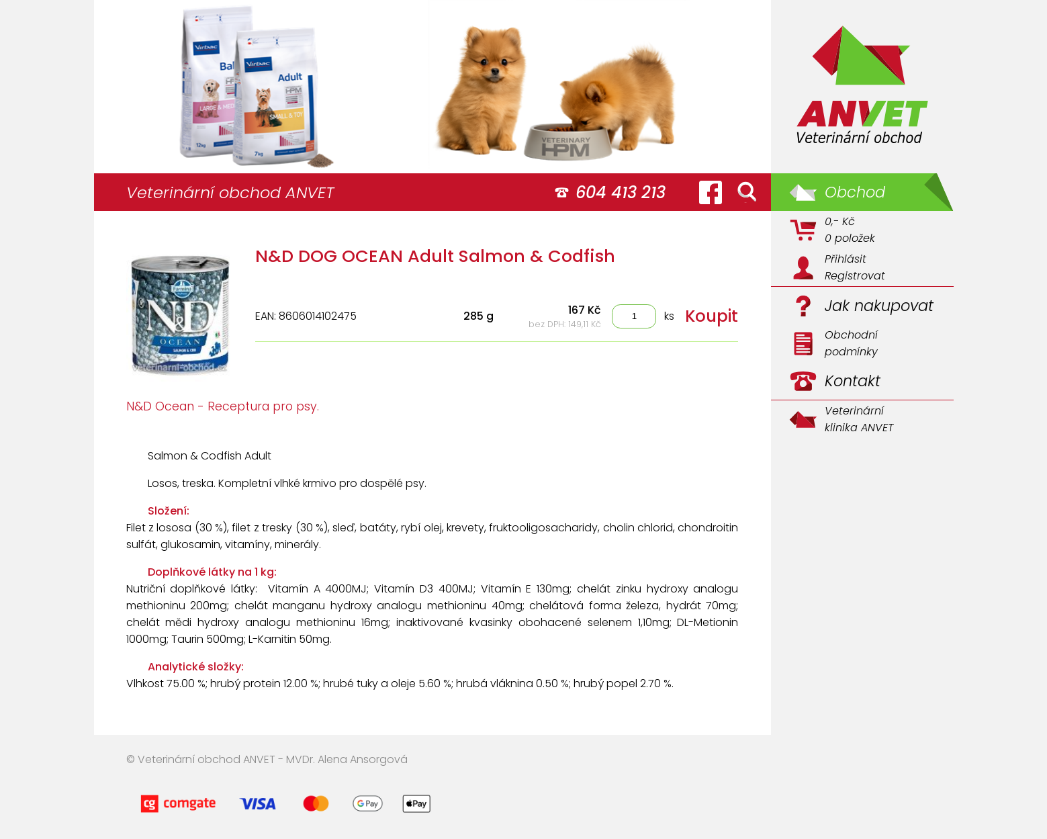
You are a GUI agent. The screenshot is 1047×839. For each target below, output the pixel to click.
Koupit (711, 316)
